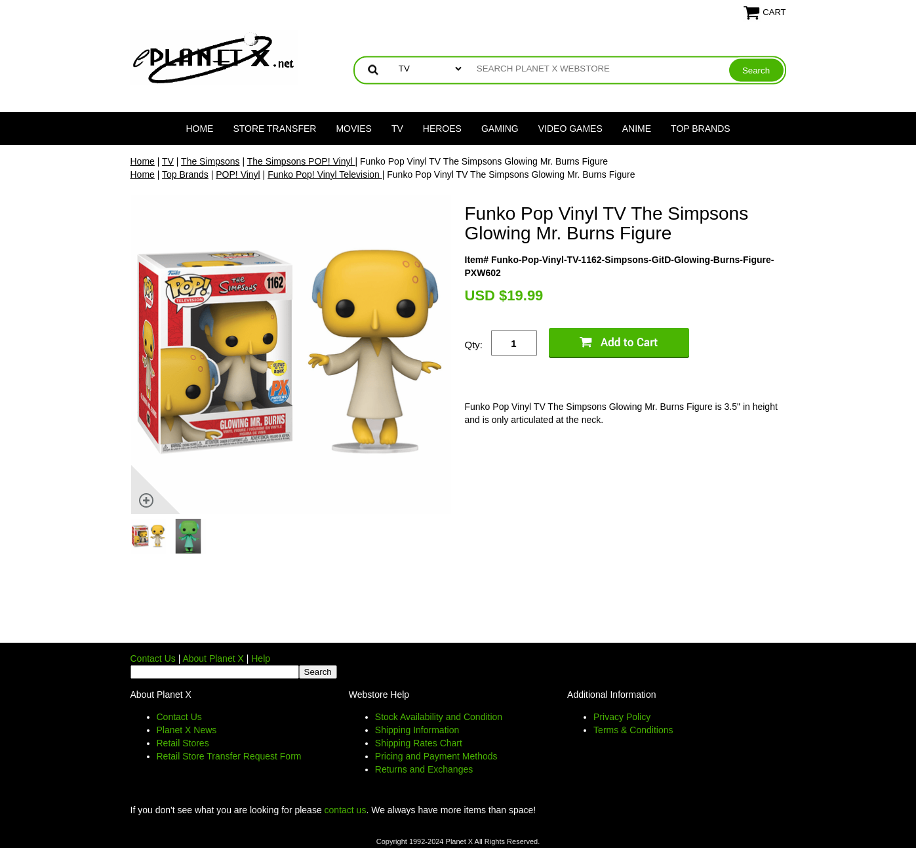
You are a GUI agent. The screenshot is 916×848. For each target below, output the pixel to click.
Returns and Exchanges (424, 769)
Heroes (442, 128)
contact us (346, 810)
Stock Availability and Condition (438, 717)
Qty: (474, 344)
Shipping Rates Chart (418, 743)
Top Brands (700, 128)
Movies (353, 128)
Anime (636, 128)
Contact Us (153, 658)
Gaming (500, 128)
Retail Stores (183, 743)
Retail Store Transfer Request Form (229, 756)
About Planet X (212, 658)
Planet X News (187, 730)
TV (397, 128)
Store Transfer (274, 128)
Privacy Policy (621, 717)
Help (260, 658)
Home (199, 128)
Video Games (570, 128)
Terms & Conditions (633, 730)
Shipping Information (417, 730)
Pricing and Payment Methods (436, 756)
